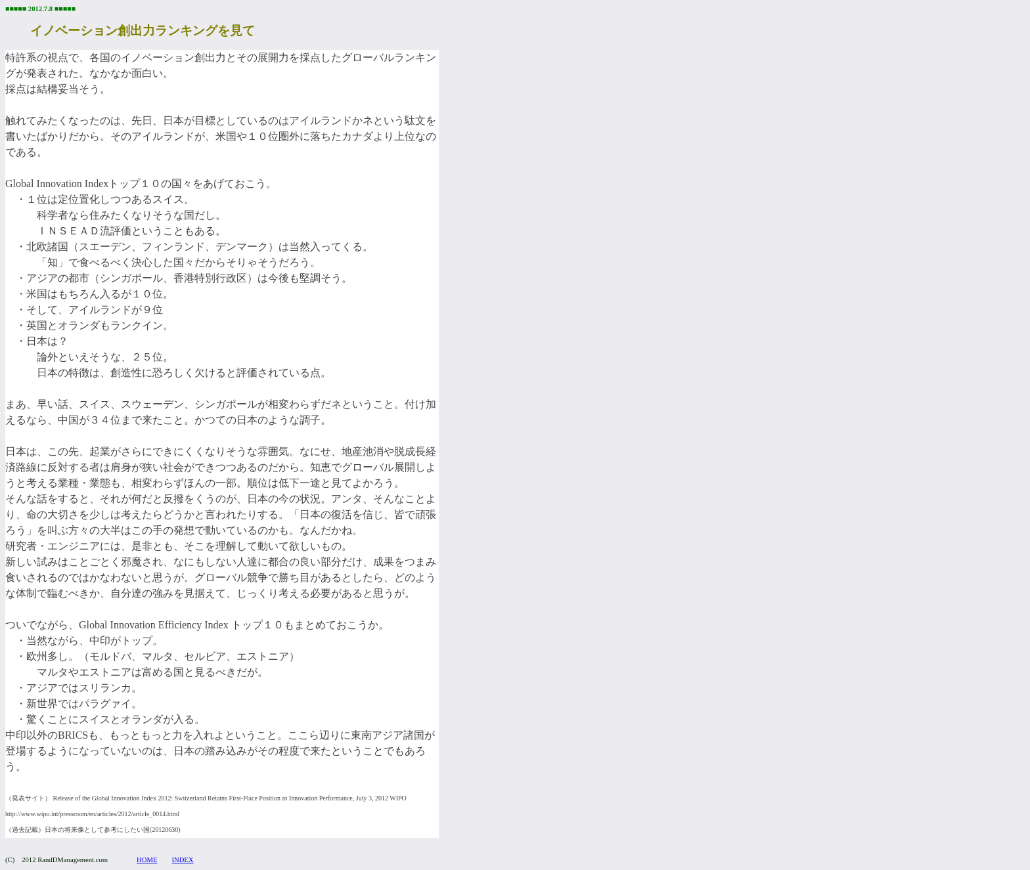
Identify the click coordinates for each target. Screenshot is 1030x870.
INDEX (182, 859)
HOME (147, 859)
